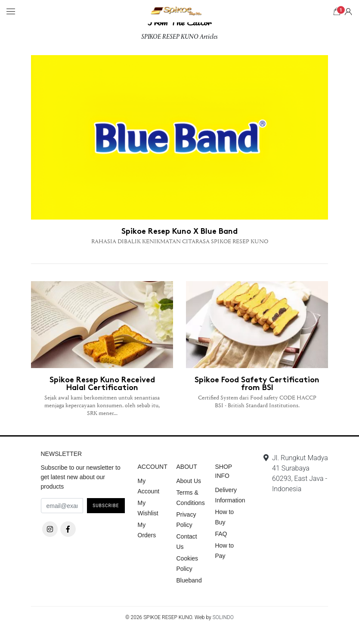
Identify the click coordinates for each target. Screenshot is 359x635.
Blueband (189, 580)
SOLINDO (223, 617)
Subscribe (106, 505)
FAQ (221, 533)
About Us (188, 480)
